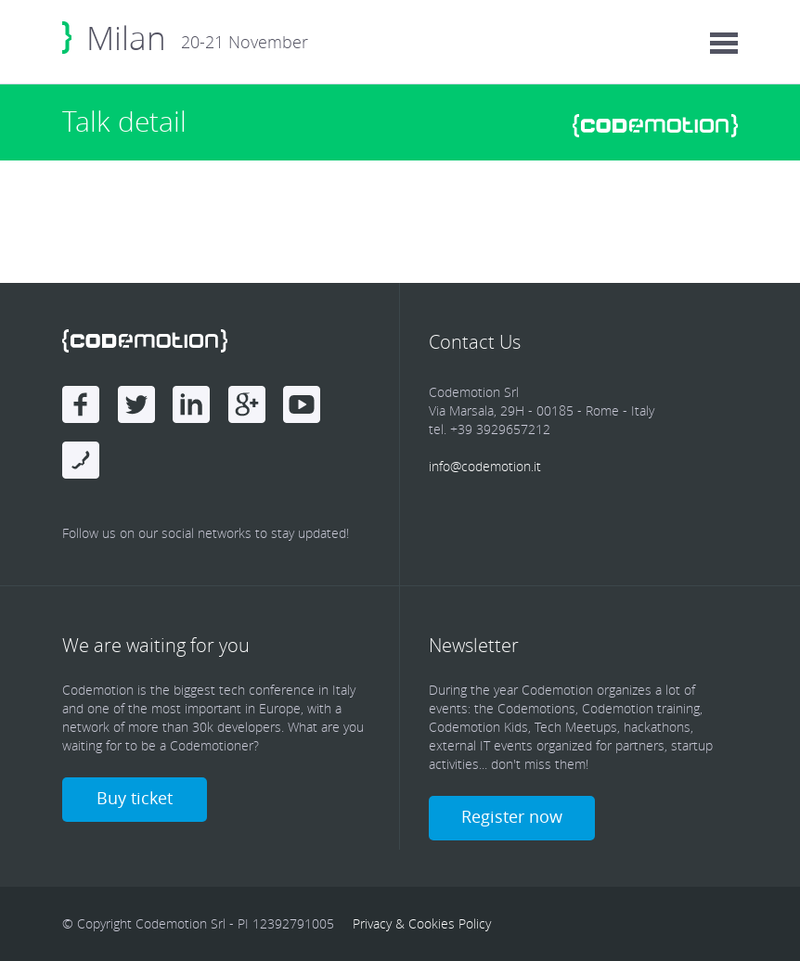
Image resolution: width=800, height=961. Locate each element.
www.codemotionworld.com (655, 125)
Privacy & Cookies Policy (422, 923)
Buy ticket (135, 798)
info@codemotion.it (485, 466)
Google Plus (246, 404)
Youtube (301, 404)
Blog (80, 460)
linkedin (191, 404)
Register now (511, 816)
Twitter (136, 404)
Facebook (80, 404)
